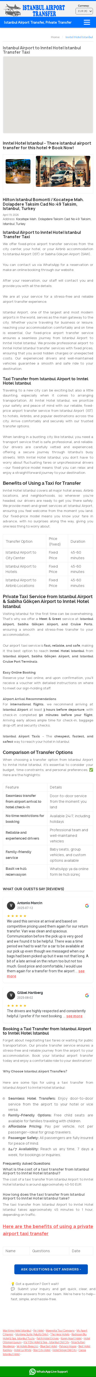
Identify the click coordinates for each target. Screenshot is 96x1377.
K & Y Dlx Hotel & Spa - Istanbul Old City (46, 1342)
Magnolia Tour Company (60, 1330)
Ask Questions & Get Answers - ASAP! (51, 1270)
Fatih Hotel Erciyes (48, 1338)
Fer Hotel (38, 1330)
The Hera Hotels (59, 1334)
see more (74, 1016)
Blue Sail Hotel (48, 1346)
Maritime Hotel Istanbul (17, 1330)
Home (55, 37)
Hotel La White (22, 1350)
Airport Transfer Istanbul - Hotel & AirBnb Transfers (35, 10)
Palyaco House (67, 1346)
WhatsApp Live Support (48, 1371)
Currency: (83, 5)
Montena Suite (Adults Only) (31, 1334)
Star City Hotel (41, 1350)
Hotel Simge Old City (64, 1350)
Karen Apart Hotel (71, 1338)
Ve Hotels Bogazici (27, 1346)
